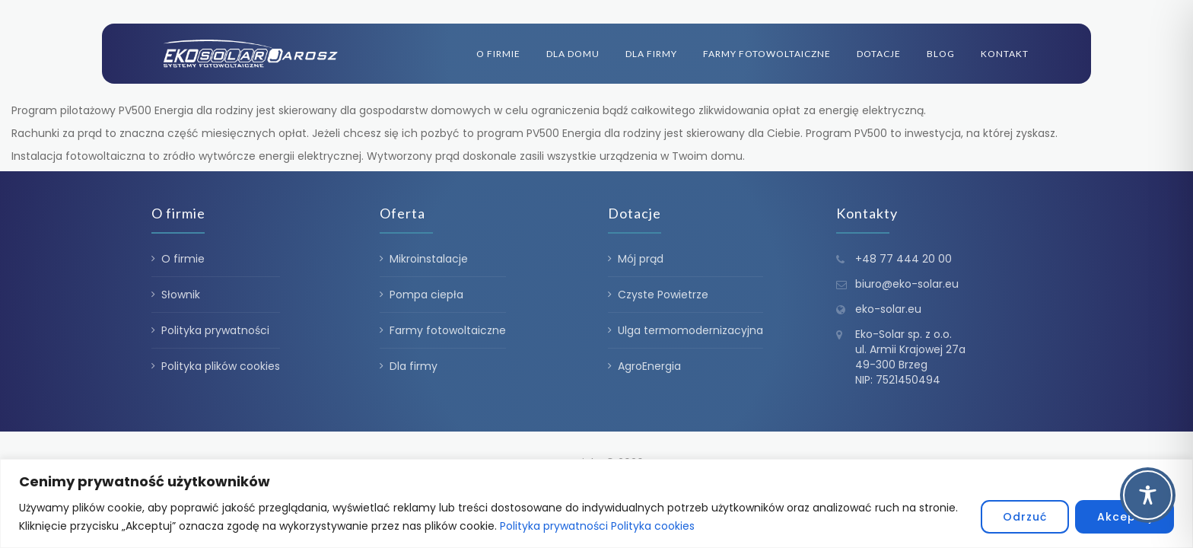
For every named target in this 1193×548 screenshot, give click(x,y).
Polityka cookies (653, 526)
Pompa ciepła (426, 294)
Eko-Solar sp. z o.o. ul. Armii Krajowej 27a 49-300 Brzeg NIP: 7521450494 (910, 357)
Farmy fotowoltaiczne (767, 53)
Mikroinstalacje (429, 258)
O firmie (498, 53)
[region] (596, 503)
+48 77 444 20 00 (903, 258)
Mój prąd (640, 258)
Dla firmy (651, 53)
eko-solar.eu (888, 309)
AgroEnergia (649, 366)
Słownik (180, 294)
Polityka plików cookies (220, 366)
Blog (941, 53)
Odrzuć (1025, 516)
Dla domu (573, 53)
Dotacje (879, 53)
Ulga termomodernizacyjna (690, 330)
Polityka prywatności (554, 526)
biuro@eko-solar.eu (907, 284)
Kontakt (1005, 53)
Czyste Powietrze (663, 294)
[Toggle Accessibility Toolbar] (1147, 495)
